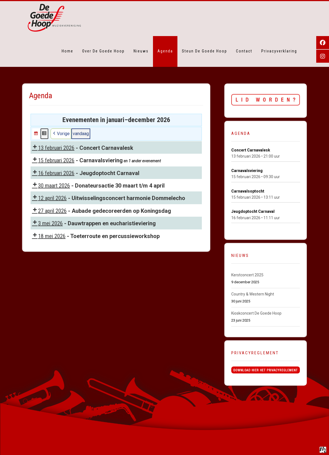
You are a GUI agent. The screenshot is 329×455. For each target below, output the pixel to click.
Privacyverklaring (279, 51)
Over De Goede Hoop (103, 51)
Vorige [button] (61, 134)
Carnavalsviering (247, 170)
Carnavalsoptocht (247, 191)
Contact (244, 51)
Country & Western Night (252, 294)
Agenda (165, 51)
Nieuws (141, 51)
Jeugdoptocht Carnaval (253, 211)
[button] (36, 133)
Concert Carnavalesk (250, 150)
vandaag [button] (81, 133)
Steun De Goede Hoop (204, 51)
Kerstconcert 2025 (247, 275)
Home (67, 51)
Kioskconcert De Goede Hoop (256, 313)
